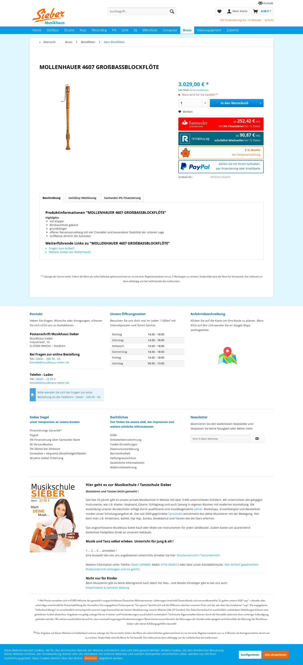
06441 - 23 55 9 (45, 379)
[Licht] (125, 30)
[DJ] (135, 30)
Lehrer (198, 509)
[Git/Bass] (53, 30)
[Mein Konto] (237, 11)
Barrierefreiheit (120, 453)
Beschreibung (51, 198)
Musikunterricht (187, 555)
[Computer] (170, 30)
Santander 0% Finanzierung (122, 198)
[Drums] (69, 30)
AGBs (113, 435)
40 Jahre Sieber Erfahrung (46, 458)
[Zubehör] (233, 30)
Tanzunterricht (210, 555)
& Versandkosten (199, 90)
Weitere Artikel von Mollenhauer (68, 252)
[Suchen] (172, 11)
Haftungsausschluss (123, 458)
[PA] (114, 30)
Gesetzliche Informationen (127, 463)
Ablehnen (90, 658)
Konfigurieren (250, 654)
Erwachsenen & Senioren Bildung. (108, 587)
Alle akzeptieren (275, 654)
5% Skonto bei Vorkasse (45, 449)
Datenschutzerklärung (124, 449)
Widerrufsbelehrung (123, 467)
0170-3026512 (170, 564)
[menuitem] (264, 3)
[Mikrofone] (150, 30)
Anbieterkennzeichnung (125, 440)
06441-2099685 (141, 564)
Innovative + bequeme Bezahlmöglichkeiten (58, 453)
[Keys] (83, 30)
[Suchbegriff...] (142, 11)
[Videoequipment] (209, 30)
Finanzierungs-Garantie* (46, 430)
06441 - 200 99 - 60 (48, 359)
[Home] (37, 30)
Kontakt (268, 3)
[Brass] (187, 30)
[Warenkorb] (262, 11)
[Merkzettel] (219, 11)
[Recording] (99, 30)
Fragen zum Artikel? (59, 248)
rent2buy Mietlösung (82, 198)
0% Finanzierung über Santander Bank (55, 440)
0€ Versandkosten (41, 444)
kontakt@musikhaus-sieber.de (49, 362)
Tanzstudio (175, 514)
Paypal (34, 435)
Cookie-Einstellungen (123, 444)
